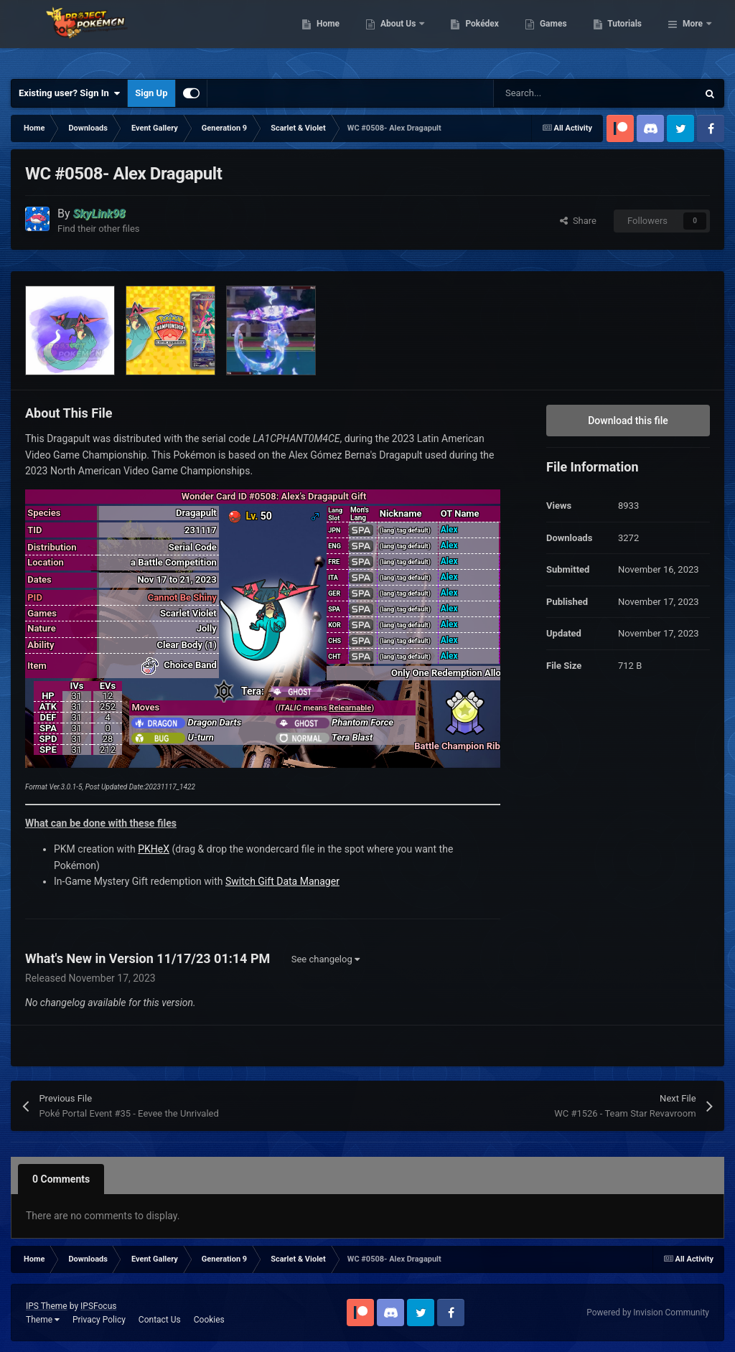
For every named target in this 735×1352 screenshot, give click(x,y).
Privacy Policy (99, 1320)
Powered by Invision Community (647, 1313)
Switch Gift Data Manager (282, 881)
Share (578, 220)
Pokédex (556, 36)
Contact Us (160, 1320)
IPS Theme (46, 1306)
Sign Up (151, 93)
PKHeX (153, 849)
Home (401, 36)
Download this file (628, 420)
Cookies (209, 1320)
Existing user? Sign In (69, 93)
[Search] (565, 93)
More (692, 36)
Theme (43, 1320)
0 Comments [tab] (61, 1179)
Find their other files (98, 228)
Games (627, 36)
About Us (472, 36)
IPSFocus (98, 1306)
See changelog (325, 959)
